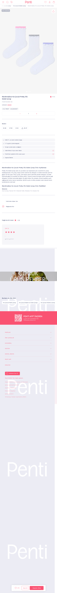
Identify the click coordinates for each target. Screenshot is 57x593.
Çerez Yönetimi (9, 394)
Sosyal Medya (9, 354)
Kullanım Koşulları (10, 391)
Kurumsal (8, 343)
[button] (26, 91)
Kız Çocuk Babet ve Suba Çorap (28, 302)
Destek (7, 348)
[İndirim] (11, 2)
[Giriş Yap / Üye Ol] (49, 2)
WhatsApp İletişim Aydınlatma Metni (15, 397)
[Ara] (7, 2)
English (7, 365)
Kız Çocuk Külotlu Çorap (48, 302)
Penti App (8, 359)
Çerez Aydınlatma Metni (12, 385)
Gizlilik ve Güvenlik (10, 388)
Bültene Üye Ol (13, 373)
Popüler (7, 332)
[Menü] (3, 2)
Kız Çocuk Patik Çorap (9, 302)
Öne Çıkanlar (9, 337)
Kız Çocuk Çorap (6, 5)
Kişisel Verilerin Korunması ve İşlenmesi (16, 382)
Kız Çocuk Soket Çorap (19, 5)
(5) (53, 97)
